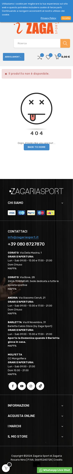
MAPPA (12, 268)
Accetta (66, 18)
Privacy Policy (48, 18)
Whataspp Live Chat (54, 470)
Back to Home (37, 147)
